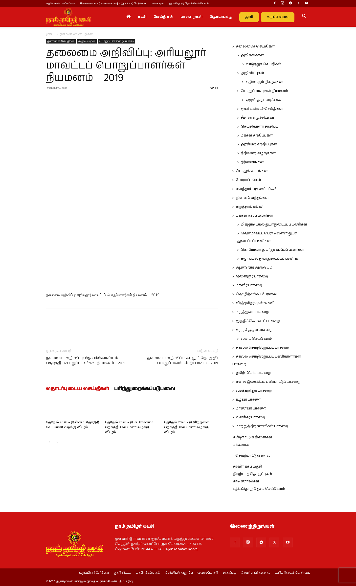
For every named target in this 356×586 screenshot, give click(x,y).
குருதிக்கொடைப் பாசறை (258, 321)
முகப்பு (51, 34)
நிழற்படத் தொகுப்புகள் (252, 474)
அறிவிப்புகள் (86, 41)
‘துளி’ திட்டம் (122, 573)
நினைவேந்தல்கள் (252, 198)
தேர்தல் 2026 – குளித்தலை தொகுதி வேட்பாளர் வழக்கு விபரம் (186, 427)
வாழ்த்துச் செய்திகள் (263, 64)
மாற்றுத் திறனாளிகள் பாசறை (262, 426)
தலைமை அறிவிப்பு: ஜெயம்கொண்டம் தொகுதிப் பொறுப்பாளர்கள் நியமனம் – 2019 (85, 360)
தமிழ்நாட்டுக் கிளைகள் (252, 437)
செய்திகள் (164, 17)
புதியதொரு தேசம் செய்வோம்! (188, 3)
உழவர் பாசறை (249, 399)
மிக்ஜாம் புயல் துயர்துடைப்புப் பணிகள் (274, 224)
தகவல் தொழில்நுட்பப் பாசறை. (262, 347)
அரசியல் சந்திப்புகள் (259, 144)
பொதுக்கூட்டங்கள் (252, 171)
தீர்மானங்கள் (252, 162)
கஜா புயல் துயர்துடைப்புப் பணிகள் (271, 258)
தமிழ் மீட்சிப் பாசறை (253, 373)
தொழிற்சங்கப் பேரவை (256, 294)
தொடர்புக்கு (221, 17)
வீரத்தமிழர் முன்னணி (255, 303)
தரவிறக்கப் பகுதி (247, 466)
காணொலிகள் (246, 481)
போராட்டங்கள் (248, 180)
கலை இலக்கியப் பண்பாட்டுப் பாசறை (268, 381)
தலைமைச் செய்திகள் (60, 41)
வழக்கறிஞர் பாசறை (254, 390)
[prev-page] (49, 442)
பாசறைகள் (191, 17)
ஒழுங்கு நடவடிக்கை (263, 100)
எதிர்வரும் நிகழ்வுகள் (264, 82)
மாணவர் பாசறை (251, 408)
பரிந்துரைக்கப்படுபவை (144, 389)
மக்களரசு (157, 3)
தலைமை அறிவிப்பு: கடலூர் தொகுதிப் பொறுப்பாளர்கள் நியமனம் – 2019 (182, 360)
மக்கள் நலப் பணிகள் (254, 215)
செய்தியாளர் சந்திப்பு (259, 126)
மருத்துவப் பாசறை (252, 312)
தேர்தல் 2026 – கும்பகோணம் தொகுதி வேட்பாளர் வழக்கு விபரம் (129, 427)
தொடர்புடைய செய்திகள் (77, 389)
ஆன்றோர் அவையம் (254, 267)
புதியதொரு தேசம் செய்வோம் (259, 489)
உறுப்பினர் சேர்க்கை (94, 573)
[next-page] (57, 442)
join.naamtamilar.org (183, 549)
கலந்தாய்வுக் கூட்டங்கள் (256, 189)
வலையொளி (207, 573)
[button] (304, 17)
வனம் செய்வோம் (256, 338)
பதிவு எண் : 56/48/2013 (60, 3)
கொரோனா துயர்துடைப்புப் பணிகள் (272, 249)
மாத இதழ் (229, 573)
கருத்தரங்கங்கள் (250, 206)
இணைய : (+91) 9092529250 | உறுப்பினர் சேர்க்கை (113, 3)
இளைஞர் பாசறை (252, 276)
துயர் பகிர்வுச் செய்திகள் (262, 109)
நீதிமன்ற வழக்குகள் (258, 153)
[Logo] (68, 17)
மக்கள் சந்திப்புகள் (257, 135)
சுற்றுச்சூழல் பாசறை (254, 330)
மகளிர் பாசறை (249, 285)
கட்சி (142, 17)
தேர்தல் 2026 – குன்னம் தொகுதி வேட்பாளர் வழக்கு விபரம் (72, 425)
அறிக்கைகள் (252, 55)
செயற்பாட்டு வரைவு (252, 455)
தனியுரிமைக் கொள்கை (292, 573)
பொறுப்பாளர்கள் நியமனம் (116, 41)
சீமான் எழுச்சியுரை (257, 117)
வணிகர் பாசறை (250, 417)
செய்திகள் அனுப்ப (179, 573)
